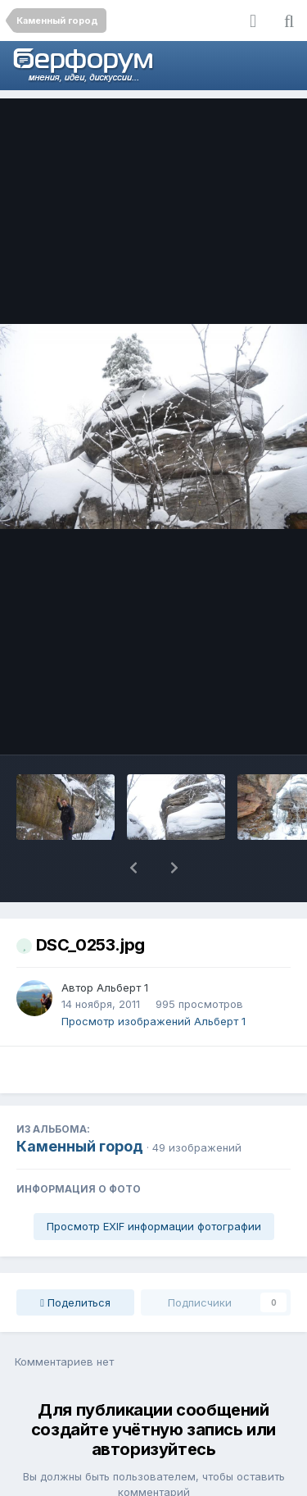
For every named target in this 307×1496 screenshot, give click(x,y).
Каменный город (79, 1103)
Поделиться (75, 1259)
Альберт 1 (122, 944)
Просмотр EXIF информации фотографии (154, 1183)
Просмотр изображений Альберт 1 (153, 978)
